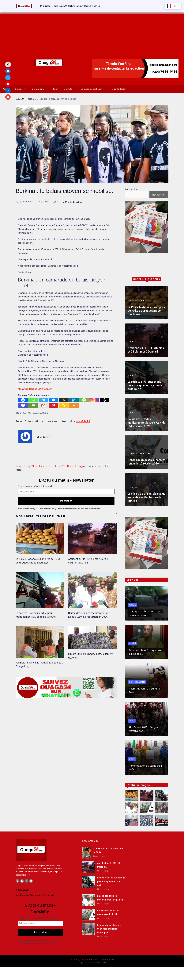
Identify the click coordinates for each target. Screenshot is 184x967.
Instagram (81, 465)
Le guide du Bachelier (94, 86)
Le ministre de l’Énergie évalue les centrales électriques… (109, 928)
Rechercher (131, 187)
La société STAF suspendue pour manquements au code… (111, 881)
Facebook (44, 465)
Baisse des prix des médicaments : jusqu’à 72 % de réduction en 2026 (146, 420)
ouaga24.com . (82, 959)
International (41, 86)
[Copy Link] (64, 402)
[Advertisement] (92, 30)
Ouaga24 (20, 96)
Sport (55, 86)
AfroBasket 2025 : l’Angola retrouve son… (144, 726)
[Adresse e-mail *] (66, 490)
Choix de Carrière (137, 679)
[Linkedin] (74, 397)
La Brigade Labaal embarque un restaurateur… (145, 610)
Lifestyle (71, 86)
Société (32, 96)
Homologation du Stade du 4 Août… (145, 765)
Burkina (22, 86)
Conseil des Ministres (139, 451)
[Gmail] (43, 402)
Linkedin (57, 465)
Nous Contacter (121, 86)
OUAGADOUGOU (40, 411)
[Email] (33, 402)
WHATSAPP (83, 420)
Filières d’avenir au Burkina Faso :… (144, 687)
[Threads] (104, 397)
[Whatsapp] (33, 397)
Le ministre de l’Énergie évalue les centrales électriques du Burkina (146, 494)
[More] (74, 402)
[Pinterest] (53, 402)
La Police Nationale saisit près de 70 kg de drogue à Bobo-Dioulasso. (146, 308)
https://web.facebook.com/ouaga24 (35, 386)
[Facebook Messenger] (53, 397)
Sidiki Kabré (26, 199)
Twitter (67, 465)
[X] (64, 397)
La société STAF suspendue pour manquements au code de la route (145, 382)
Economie (133, 298)
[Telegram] (43, 397)
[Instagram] (94, 397)
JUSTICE (26, 411)
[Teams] (23, 402)
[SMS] (84, 397)
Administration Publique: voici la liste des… (146, 649)
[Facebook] (23, 397)
